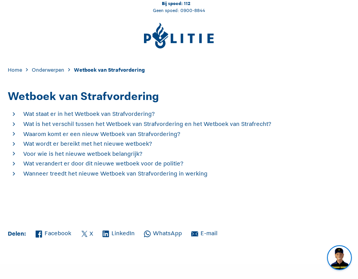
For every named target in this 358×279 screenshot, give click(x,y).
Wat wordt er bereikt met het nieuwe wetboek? (87, 143)
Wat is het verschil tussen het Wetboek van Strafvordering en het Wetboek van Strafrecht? (147, 123)
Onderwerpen (48, 70)
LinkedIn (119, 232)
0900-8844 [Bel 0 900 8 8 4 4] (192, 10)
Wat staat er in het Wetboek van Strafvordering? (89, 113)
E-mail (204, 232)
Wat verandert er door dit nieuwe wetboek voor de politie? (103, 163)
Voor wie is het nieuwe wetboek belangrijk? (82, 153)
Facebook (53, 232)
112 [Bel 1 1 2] (187, 3)
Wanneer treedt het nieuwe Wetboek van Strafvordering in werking (115, 173)
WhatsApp (163, 232)
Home (15, 70)
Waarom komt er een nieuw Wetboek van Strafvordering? (101, 134)
